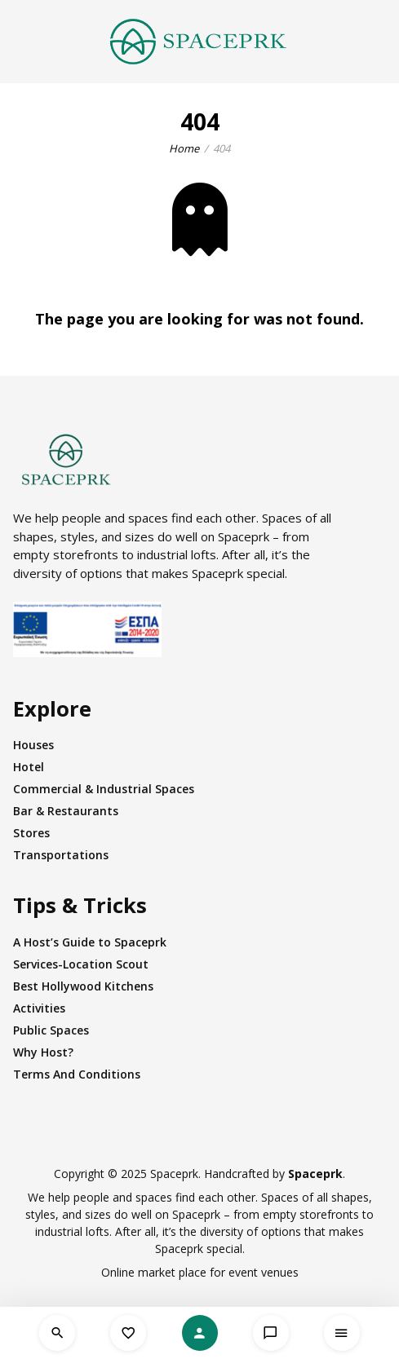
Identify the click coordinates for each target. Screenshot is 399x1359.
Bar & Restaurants (65, 810)
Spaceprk (315, 1173)
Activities (39, 1008)
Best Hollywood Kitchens (83, 986)
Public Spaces (51, 1030)
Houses (33, 744)
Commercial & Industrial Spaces (103, 788)
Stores (31, 833)
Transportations (61, 855)
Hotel (28, 766)
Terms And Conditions (76, 1074)
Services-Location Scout (81, 964)
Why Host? (43, 1052)
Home (184, 148)
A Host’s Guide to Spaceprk (89, 942)
